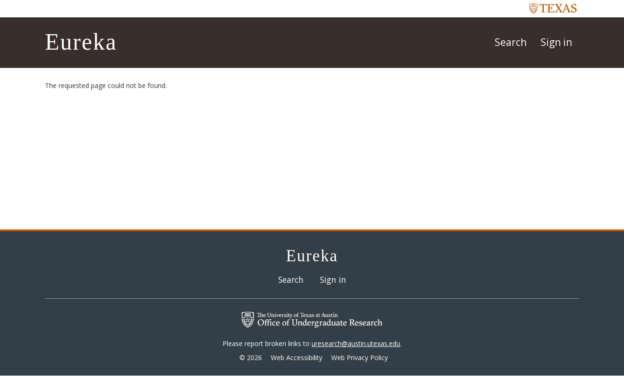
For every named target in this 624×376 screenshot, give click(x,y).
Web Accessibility (296, 357)
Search (511, 42)
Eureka (81, 42)
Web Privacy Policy (359, 357)
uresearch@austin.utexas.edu (356, 343)
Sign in (556, 42)
